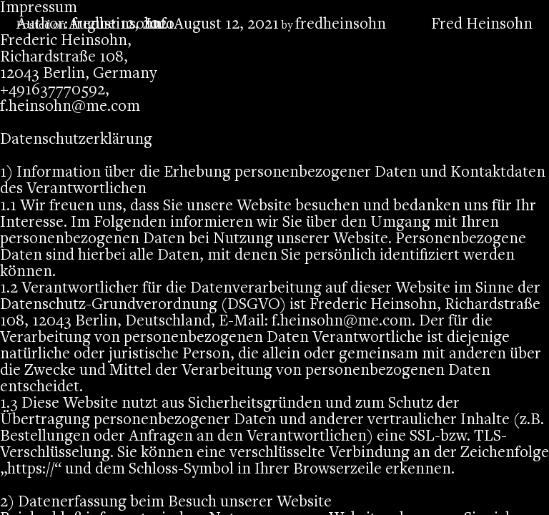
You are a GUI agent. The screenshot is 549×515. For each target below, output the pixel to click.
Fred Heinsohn (482, 24)
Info (160, 24)
